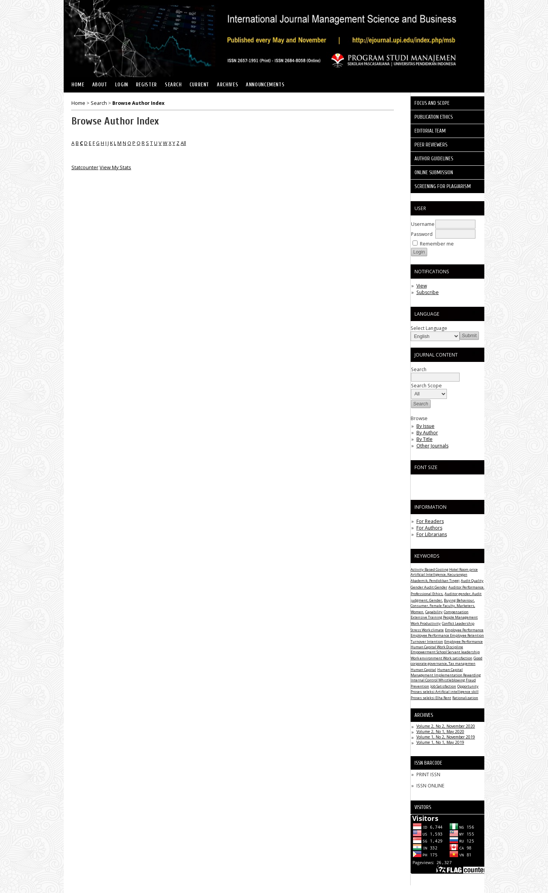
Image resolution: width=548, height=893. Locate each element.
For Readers (430, 521)
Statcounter (84, 167)
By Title (424, 439)
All (183, 143)
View (421, 286)
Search (173, 84)
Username (423, 224)
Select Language (429, 328)
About (99, 84)
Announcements (265, 84)
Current (199, 84)
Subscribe (427, 292)
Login (121, 84)
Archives (227, 84)
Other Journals (432, 445)
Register (146, 84)
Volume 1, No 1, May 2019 (440, 742)
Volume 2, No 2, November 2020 (445, 726)
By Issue (425, 426)
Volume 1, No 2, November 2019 (445, 737)
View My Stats (115, 167)
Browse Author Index (138, 103)
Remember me (437, 243)
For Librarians (431, 534)
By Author (427, 432)
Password (422, 234)
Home (78, 84)
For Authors (429, 528)
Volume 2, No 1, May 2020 (440, 731)
